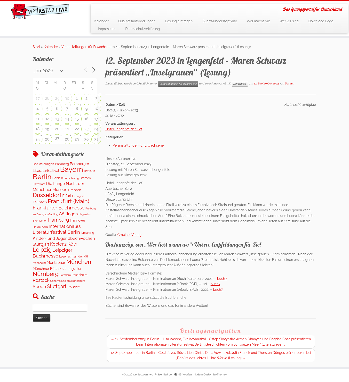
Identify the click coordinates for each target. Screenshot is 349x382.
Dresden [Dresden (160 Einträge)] (74, 190)
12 (47, 118)
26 (47, 139)
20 (57, 129)
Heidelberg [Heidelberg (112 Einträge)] (40, 227)
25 (37, 139)
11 (37, 118)
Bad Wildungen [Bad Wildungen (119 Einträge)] (43, 164)
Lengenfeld (239, 83)
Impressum (107, 29)
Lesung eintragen (178, 21)
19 (47, 129)
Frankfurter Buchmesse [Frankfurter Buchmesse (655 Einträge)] (59, 208)
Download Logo (320, 21)
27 (38, 98)
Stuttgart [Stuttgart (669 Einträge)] (56, 286)
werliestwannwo (143, 374)
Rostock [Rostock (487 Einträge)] (41, 280)
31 (96, 139)
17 (96, 118)
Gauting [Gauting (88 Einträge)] (53, 214)
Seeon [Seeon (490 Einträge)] (39, 286)
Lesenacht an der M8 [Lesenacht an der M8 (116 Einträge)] (73, 256)
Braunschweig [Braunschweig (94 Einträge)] (70, 178)
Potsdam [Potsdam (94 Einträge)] (65, 275)
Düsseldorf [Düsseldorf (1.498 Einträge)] (47, 195)
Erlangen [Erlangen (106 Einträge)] (78, 196)
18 (38, 129)
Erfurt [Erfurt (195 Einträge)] (66, 196)
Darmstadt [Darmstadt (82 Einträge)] (39, 184)
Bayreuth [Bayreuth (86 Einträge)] (89, 171)
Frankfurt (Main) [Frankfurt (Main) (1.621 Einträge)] (68, 201)
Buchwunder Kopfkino (219, 21)
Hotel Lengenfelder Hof (123, 129)
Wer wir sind (289, 21)
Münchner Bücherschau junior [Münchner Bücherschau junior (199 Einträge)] (57, 268)
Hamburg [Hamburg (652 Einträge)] (58, 220)
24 (96, 129)
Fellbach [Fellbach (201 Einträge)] (40, 202)
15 (77, 118)
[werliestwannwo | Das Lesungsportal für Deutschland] (40, 11)
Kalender (101, 21)
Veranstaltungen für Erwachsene (87, 47)
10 (96, 108)
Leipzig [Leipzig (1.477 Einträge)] (42, 249)
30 (67, 98)
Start (36, 47)
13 (57, 118)
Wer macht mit (258, 21)
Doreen (289, 83)
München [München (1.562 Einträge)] (78, 261)
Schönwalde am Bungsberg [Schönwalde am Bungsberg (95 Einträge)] (67, 280)
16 (87, 118)
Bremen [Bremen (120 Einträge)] (85, 178)
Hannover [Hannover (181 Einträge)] (77, 220)
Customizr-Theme (215, 374)
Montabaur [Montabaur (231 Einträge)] (56, 262)
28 (47, 98)
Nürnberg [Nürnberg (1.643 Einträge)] (46, 273)
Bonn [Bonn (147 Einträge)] (56, 178)
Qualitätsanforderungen (137, 21)
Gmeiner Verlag (129, 235)
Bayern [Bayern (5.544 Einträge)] (71, 169)
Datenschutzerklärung (142, 29)
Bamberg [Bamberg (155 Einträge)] (62, 164)
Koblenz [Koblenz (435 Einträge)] (58, 244)
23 (87, 129)
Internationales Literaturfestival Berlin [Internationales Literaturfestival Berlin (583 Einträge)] (57, 229)
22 (77, 129)
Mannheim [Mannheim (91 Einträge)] (39, 263)
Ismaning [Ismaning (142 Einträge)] (87, 232)
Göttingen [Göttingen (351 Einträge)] (68, 213)
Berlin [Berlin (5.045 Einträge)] (42, 177)
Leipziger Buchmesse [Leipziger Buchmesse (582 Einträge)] (52, 252)
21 (67, 129)
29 (57, 98)
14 (67, 118)
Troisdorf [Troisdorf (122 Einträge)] (73, 287)
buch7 (222, 279)
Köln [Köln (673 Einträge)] (72, 244)
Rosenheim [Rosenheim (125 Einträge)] (79, 275)
